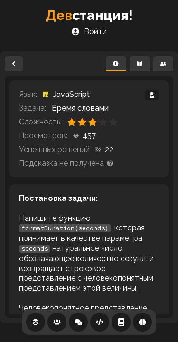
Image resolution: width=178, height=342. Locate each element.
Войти (89, 31)
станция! (89, 15)
